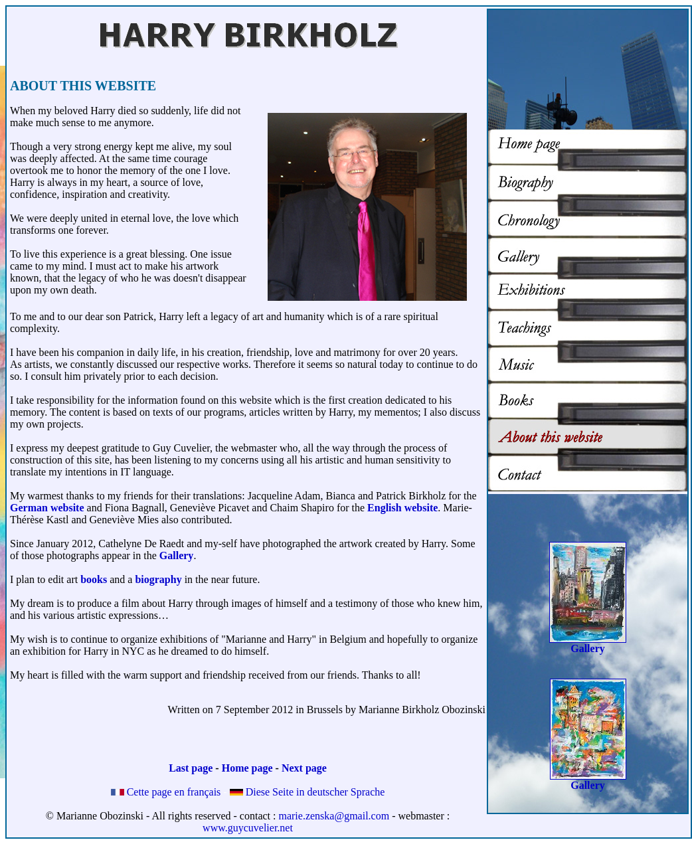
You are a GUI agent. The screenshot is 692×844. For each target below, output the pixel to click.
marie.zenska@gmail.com (333, 815)
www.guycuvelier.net (248, 827)
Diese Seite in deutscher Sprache (307, 792)
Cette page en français (166, 792)
